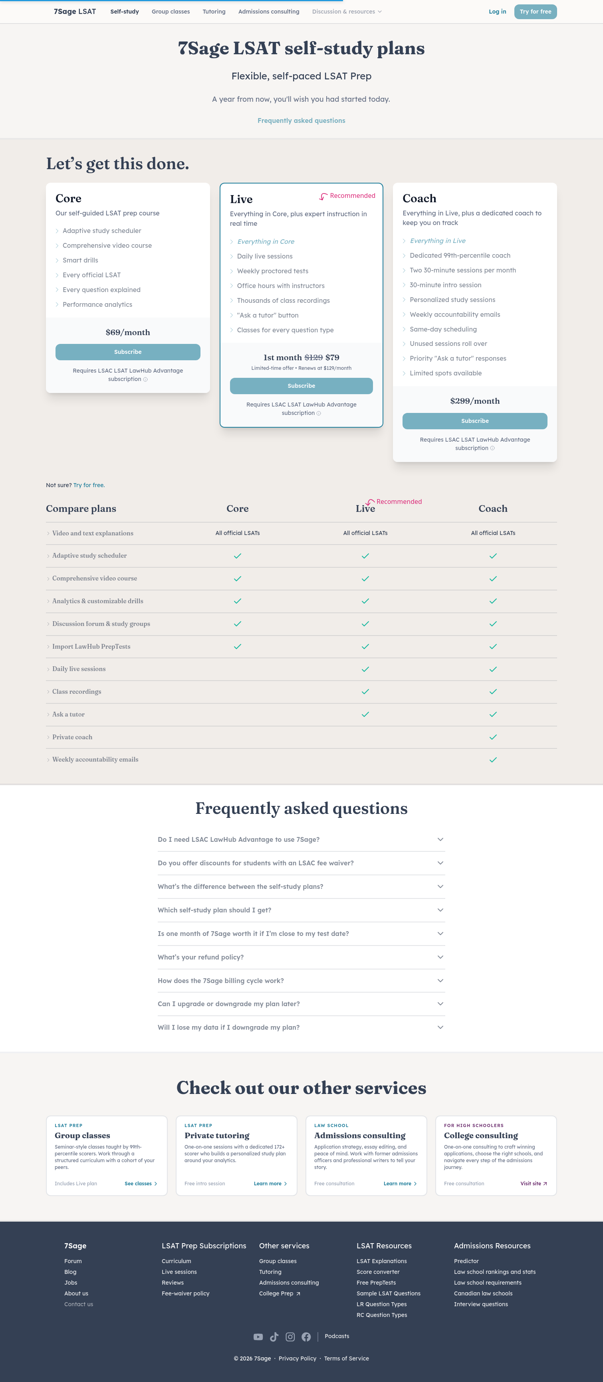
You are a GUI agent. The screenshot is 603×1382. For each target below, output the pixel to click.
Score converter (378, 1271)
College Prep (280, 1293)
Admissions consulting (289, 1282)
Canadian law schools (483, 1293)
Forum (73, 1261)
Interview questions (481, 1304)
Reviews (173, 1282)
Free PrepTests (376, 1282)
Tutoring (270, 1271)
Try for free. (89, 485)
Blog (70, 1271)
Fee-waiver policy (186, 1293)
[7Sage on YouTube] (258, 1337)
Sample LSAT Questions (389, 1293)
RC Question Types (382, 1315)
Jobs (70, 1282)
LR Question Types (382, 1304)
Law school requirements (488, 1282)
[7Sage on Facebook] (306, 1337)
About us (76, 1293)
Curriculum (176, 1261)
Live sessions (179, 1271)
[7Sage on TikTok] (274, 1337)
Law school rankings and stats (495, 1271)
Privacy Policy (298, 1358)
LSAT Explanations (382, 1261)
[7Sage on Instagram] (290, 1337)
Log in (497, 11)
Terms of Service (346, 1358)
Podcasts (337, 1336)
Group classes (278, 1261)
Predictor (466, 1261)
